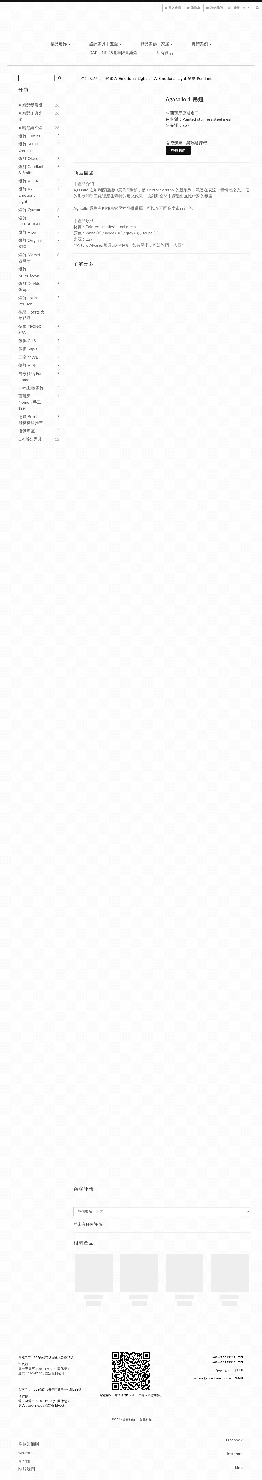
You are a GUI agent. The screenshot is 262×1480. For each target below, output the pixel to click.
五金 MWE (28, 357)
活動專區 (26, 430)
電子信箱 (24, 1461)
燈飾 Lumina (29, 135)
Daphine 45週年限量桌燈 (113, 52)
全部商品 (89, 78)
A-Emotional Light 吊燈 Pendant (183, 78)
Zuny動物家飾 (31, 387)
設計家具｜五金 (105, 43)
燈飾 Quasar (29, 209)
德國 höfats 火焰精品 (31, 314)
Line (239, 1467)
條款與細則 (28, 1443)
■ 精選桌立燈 (30, 127)
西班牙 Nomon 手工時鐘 (29, 402)
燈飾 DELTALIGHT (30, 220)
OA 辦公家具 (30, 438)
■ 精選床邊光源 (30, 116)
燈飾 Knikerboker (29, 271)
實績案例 (202, 43)
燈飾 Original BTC (30, 243)
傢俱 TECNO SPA (29, 329)
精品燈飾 (60, 43)
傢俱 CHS (27, 340)
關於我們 (26, 1468)
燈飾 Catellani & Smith (30, 169)
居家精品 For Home (30, 376)
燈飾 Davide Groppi (29, 286)
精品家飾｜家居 (156, 43)
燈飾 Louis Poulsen (27, 300)
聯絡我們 (178, 150)
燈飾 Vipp (27, 232)
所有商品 (165, 52)
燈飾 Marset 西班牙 (29, 257)
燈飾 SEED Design (28, 146)
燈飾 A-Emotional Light (27, 195)
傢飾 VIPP (27, 365)
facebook (234, 1439)
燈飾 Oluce (28, 158)
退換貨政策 (26, 1453)
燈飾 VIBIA (28, 180)
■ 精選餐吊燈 (30, 104)
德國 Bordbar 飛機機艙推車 (30, 419)
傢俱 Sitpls (27, 348)
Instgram (235, 1453)
